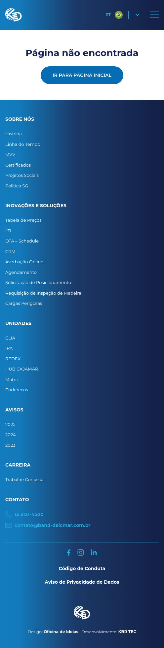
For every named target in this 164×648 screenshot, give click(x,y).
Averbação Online (24, 261)
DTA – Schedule (22, 240)
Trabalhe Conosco (24, 479)
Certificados (18, 165)
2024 (10, 434)
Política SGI (17, 185)
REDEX (12, 358)
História (13, 133)
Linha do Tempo (22, 144)
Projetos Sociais (22, 175)
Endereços (16, 389)
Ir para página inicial (82, 75)
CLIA (10, 337)
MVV (10, 154)
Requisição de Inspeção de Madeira (43, 293)
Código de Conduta (82, 568)
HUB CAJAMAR (21, 369)
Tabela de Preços (23, 220)
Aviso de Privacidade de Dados (82, 582)
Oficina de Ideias (61, 631)
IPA (9, 348)
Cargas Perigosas (23, 303)
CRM (10, 251)
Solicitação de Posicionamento (38, 282)
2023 (10, 445)
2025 (10, 424)
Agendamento (21, 272)
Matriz (12, 379)
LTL (9, 230)
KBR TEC (127, 631)
